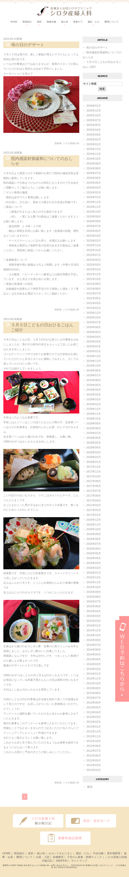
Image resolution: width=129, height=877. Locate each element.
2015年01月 (93, 625)
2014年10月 (93, 635)
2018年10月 (93, 418)
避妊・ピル (82, 853)
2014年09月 (93, 640)
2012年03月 (93, 765)
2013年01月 (93, 726)
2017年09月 (93, 481)
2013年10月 (93, 683)
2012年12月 (93, 731)
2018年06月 (93, 437)
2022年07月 (93, 255)
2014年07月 (93, 645)
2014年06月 (93, 649)
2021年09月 (93, 283)
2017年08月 (93, 486)
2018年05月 (93, 442)
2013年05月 (93, 707)
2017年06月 (93, 495)
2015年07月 (93, 601)
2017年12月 (93, 466)
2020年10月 (93, 317)
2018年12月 (93, 408)
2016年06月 (93, 548)
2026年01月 (93, 105)
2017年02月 (93, 510)
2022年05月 (93, 259)
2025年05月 (93, 125)
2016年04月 (93, 558)
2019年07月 (93, 375)
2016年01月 (93, 572)
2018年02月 (93, 457)
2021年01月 (93, 308)
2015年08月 (93, 596)
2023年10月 (93, 211)
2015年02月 (93, 620)
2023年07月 (93, 226)
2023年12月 (93, 202)
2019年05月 (93, 385)
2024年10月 (93, 158)
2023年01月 (93, 240)
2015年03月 (93, 616)
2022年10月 (93, 250)
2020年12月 (93, 312)
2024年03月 (93, 187)
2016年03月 (93, 563)
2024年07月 (93, 173)
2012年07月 (93, 750)
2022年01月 (93, 269)
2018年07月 (93, 433)
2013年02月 (93, 721)
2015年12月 (93, 577)
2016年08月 (93, 539)
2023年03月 (93, 235)
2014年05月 (93, 654)
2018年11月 (93, 413)
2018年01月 (93, 461)
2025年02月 (93, 139)
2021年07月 (93, 293)
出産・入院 (42, 857)
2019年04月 (93, 389)
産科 (30, 853)
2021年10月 (93, 279)
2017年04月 (93, 500)
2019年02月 (93, 399)
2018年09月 (93, 423)
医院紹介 (19, 853)
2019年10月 (93, 365)
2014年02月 (93, 669)
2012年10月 (93, 741)
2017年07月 (93, 490)
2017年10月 (93, 476)
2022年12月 (93, 245)
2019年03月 (93, 394)
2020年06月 (93, 327)
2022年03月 (93, 264)
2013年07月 (93, 697)
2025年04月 (93, 129)
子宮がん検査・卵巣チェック (84, 857)
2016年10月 (93, 529)
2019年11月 (93, 361)
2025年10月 (93, 115)
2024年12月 (93, 149)
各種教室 (58, 857)
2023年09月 (93, 216)
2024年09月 (93, 163)
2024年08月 (93, 168)
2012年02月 (93, 770)
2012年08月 (93, 745)
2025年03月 (93, 134)
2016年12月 (93, 519)
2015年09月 (93, 592)
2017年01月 (93, 514)
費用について (111, 22)
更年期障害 (113, 853)
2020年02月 (93, 346)
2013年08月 (93, 693)
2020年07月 (93, 322)
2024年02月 (93, 192)
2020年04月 (93, 336)
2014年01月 (93, 673)
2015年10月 (93, 587)
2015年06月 (93, 606)
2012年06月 (93, 755)
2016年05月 (93, 553)
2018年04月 (93, 447)
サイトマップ (79, 860)
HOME (13, 22)
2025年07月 (93, 120)
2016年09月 (93, 534)
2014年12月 (93, 630)
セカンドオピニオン (60, 853)
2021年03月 (93, 303)
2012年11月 (93, 736)
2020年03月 (93, 341)
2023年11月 (93, 206)
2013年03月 (93, 717)
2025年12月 (93, 110)
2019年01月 (93, 404)
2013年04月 (93, 712)
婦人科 (41, 853)
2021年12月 (93, 274)
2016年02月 (93, 567)
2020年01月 (93, 351)
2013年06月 (93, 702)
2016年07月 (93, 543)
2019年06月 (93, 380)
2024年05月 (93, 182)
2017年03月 (93, 505)
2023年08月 (93, 221)
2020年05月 (93, 332)
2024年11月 (93, 153)
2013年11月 (93, 678)
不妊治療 (98, 853)
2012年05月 (93, 760)
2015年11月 (93, 582)
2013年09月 (93, 688)
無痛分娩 (51, 22)
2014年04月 (93, 659)
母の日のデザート (27, 44)
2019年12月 (93, 356)
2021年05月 (93, 298)
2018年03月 (93, 452)
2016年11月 (93, 524)
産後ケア (78, 22)
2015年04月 (93, 611)
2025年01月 (93, 144)
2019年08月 (93, 370)
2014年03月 (93, 664)
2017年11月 (93, 471)
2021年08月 (93, 288)
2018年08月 (93, 428)
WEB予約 (62, 860)
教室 (90, 786)
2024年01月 (93, 197)
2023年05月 (93, 230)
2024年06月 (93, 178)
